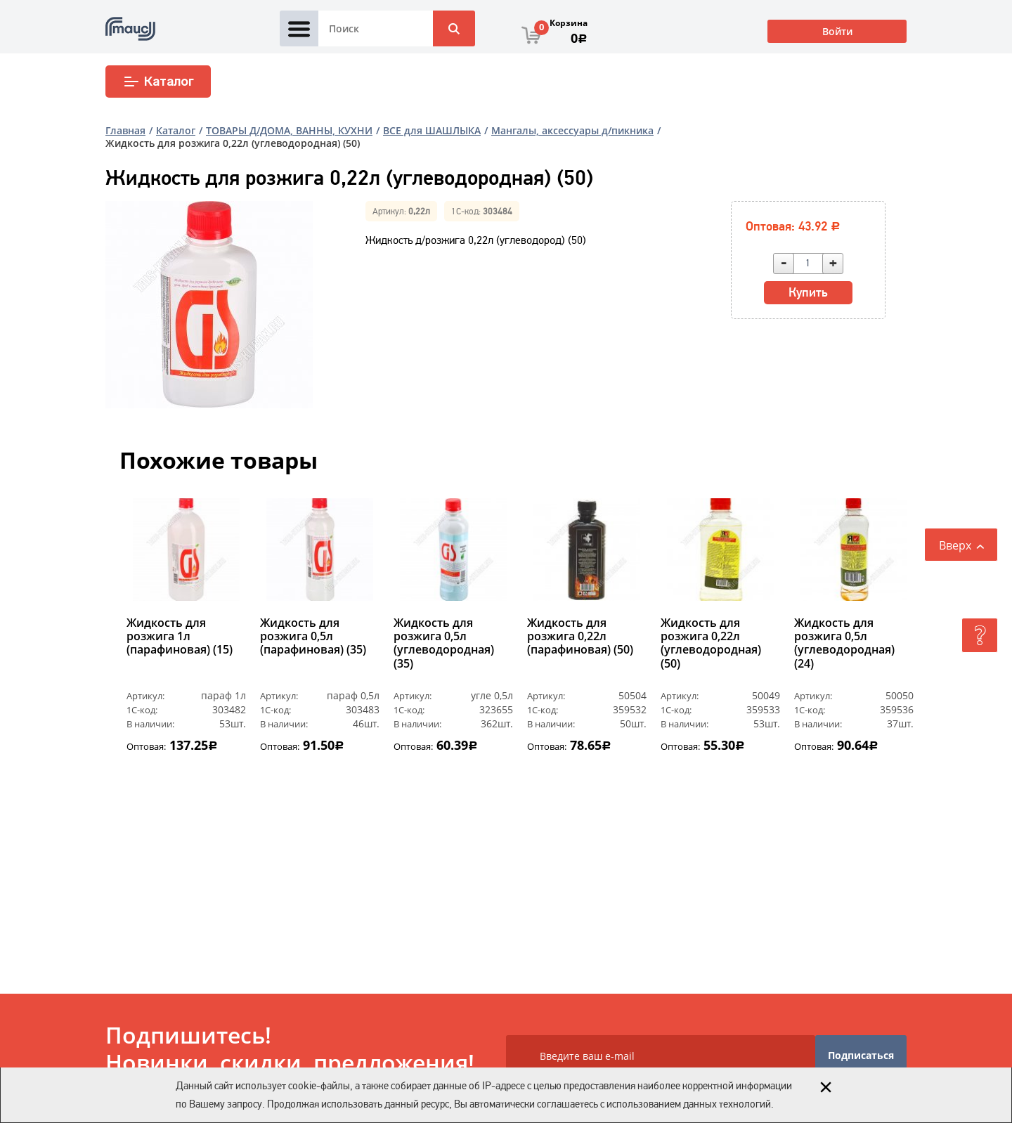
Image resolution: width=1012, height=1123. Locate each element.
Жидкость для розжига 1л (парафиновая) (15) (179, 636)
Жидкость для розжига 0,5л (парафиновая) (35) (313, 636)
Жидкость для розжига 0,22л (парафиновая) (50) (580, 636)
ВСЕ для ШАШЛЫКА (432, 130)
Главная (125, 130)
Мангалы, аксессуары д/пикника (572, 130)
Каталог (158, 81)
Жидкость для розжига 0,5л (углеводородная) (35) (444, 643)
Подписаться (861, 1055)
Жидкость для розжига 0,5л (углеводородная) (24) (844, 643)
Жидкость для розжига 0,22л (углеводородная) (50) (711, 643)
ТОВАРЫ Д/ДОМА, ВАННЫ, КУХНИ (289, 130)
